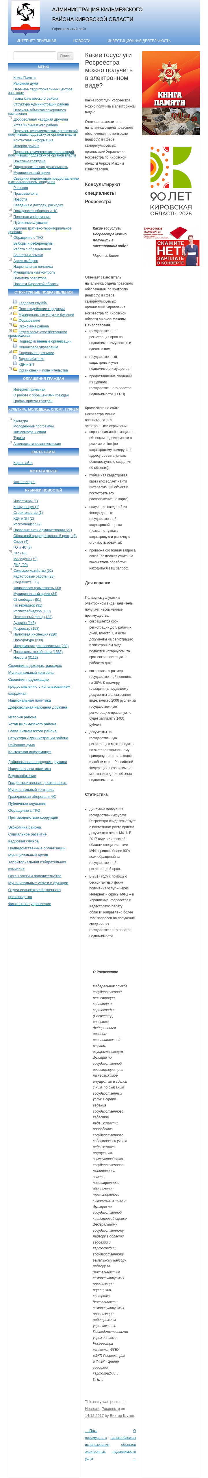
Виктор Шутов (122, 1415)
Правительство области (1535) (38, 652)
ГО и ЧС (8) (22, 547)
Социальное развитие (36, 353)
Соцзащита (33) (26, 582)
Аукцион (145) (24, 623)
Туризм (19, 438)
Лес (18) (19, 553)
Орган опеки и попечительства (43, 370)
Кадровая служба (32, 303)
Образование (29, 320)
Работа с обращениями (32, 249)
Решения (20, 188)
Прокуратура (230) (28, 640)
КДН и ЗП (26, 365)
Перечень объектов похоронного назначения (37, 112)
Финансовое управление (38, 347)
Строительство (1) (28, 513)
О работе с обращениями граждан (40, 395)
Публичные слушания (30, 223)
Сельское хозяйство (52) (33, 571)
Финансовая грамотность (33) (37, 588)
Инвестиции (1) (25, 501)
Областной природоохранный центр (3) (45, 536)
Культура (20, 420)
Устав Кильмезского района (35, 125)
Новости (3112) (25, 658)
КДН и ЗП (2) (23, 518)
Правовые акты (25, 194)
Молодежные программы (33, 426)
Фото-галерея (24, 482)
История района (26, 146)
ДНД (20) (20, 565)
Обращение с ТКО (28, 238)
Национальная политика (33, 267)
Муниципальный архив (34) (35, 594)
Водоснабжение (31, 359)
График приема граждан (32, 401)
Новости (81, 41)
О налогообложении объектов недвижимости (124, 1445)
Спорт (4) (20, 542)
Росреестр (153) (26, 629)
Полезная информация (32, 217)
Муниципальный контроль (34, 272)
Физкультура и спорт (29, 432)
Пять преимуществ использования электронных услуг (97, 1445)
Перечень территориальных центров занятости (40, 91)
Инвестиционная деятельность (139, 41)
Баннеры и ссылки (28, 255)
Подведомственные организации (44, 341)
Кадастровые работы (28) (34, 576)
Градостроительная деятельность (40, 167)
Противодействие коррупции (41, 309)
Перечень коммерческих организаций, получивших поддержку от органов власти (42, 153)
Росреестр (111, 1408)
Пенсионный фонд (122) (32, 617)
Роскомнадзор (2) (27, 524)
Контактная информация (33, 140)
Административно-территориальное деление (39, 230)
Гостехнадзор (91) (27, 605)
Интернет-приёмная (36, 41)
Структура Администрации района (41, 104)
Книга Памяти (24, 78)
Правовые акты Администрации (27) (42, 530)
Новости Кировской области (35, 284)
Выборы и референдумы (33, 243)
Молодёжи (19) (25, 559)
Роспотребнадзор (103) (32, 611)
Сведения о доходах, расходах (38, 205)
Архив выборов (25, 261)
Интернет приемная (29, 389)
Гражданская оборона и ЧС (35, 211)
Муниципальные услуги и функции (46, 315)
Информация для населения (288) (40, 646)
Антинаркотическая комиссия (37, 444)
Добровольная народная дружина (40, 119)
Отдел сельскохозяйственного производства (37, 334)
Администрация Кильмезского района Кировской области (97, 14)
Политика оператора (30, 278)
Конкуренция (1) (26, 507)
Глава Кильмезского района (35, 99)
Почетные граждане (29, 161)
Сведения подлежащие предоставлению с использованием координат (43, 180)
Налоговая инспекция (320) (35, 634)
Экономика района (33, 326)
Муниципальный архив (31, 173)
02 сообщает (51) (27, 600)
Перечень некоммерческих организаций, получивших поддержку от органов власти (43, 132)
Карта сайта (23, 463)
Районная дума (25, 83)
